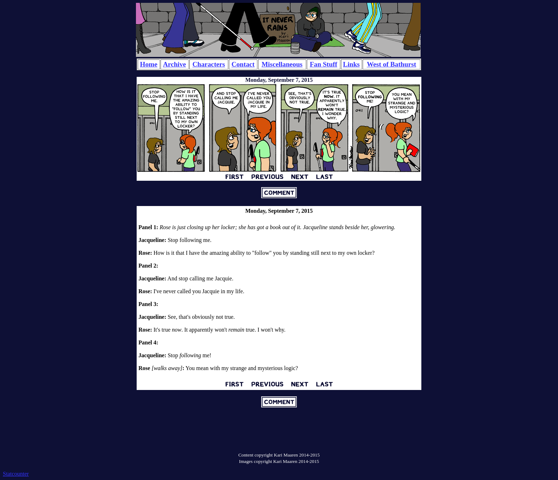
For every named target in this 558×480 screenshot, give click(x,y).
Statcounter (16, 474)
